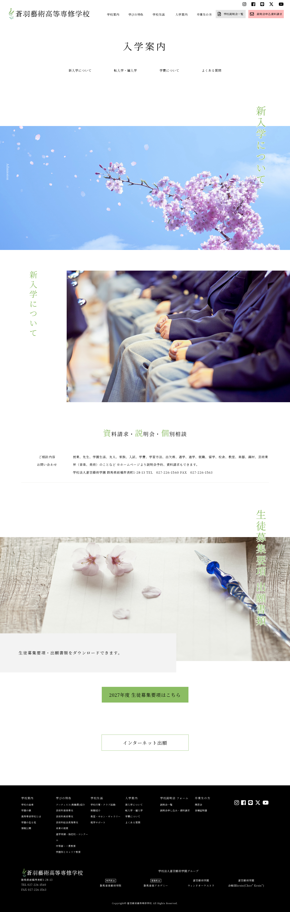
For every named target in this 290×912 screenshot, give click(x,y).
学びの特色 (136, 14)
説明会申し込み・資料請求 (175, 810)
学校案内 (113, 14)
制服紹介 (96, 810)
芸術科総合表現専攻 (67, 822)
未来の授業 (62, 828)
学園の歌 (26, 810)
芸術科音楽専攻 (64, 810)
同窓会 (198, 804)
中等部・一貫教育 (66, 846)
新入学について (80, 70)
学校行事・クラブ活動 (103, 804)
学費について (169, 70)
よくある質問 (211, 70)
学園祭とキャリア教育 (68, 852)
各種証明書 (201, 810)
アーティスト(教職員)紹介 (70, 804)
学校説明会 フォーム (174, 798)
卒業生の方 (204, 14)
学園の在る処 (28, 822)
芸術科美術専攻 (64, 816)
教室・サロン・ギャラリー (106, 816)
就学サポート (98, 822)
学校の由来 (27, 804)
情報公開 (26, 828)
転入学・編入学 (125, 70)
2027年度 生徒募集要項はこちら (145, 705)
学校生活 (159, 14)
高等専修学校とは (31, 816)
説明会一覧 (166, 804)
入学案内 (181, 14)
